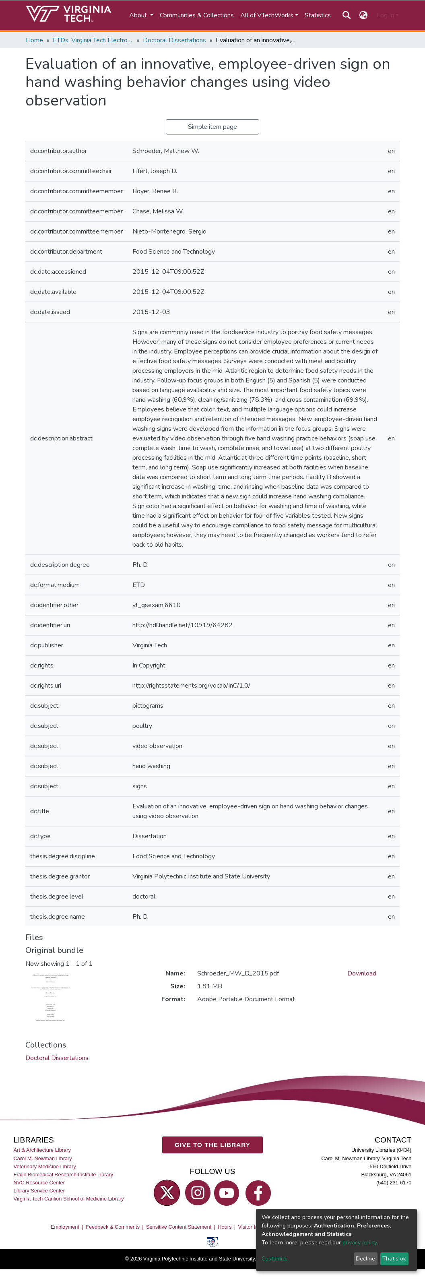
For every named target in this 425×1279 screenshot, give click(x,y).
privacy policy (359, 1242)
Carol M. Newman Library (43, 1158)
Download (361, 973)
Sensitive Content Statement (178, 1227)
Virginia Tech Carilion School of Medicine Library (69, 1199)
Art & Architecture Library (42, 1150)
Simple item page (212, 126)
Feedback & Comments (113, 1227)
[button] (364, 15)
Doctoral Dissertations (174, 40)
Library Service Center (39, 1191)
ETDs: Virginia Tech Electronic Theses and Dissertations (93, 40)
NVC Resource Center (39, 1183)
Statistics (318, 15)
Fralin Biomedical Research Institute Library (63, 1175)
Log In (385, 15)
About (139, 15)
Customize (275, 1258)
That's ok (394, 1258)
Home (34, 40)
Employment (65, 1227)
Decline (365, 1258)
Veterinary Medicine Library (45, 1166)
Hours (224, 1227)
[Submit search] (346, 15)
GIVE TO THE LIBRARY (212, 1144)
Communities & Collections (197, 15)
